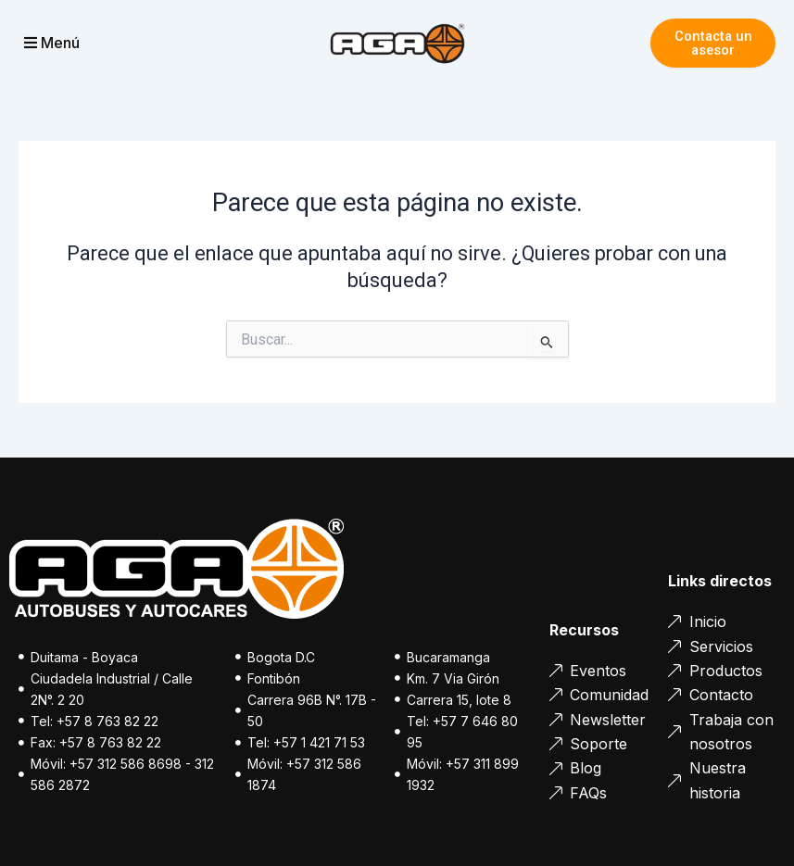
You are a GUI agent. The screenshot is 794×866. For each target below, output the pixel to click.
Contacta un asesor (713, 43)
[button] (81, 42)
